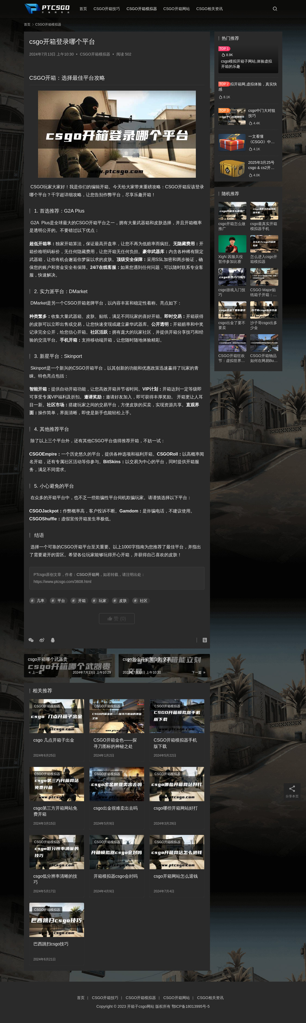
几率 (40, 600)
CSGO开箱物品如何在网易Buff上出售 (263, 358)
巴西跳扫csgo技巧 (51, 944)
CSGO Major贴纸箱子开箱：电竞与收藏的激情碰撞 (263, 292)
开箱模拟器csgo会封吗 (116, 876)
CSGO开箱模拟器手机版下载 (175, 743)
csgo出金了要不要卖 (232, 325)
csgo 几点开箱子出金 (53, 740)
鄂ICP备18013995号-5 (191, 1006)
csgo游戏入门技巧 (232, 292)
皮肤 (123, 600)
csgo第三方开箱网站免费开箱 (55, 811)
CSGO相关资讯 (212, 9)
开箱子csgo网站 (140, 1006)
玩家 (102, 600)
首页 (86, 9)
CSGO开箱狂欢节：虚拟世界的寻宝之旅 (231, 358)
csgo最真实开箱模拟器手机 (263, 226)
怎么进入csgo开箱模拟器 (263, 259)
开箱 (82, 600)
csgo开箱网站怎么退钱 (176, 876)
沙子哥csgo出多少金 (263, 325)
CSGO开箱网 (87, 574)
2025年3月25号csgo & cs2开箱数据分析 (261, 167)
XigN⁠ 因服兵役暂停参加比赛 (230, 259)
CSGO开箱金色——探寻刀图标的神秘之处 (115, 743)
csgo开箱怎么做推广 (232, 226)
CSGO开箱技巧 (109, 9)
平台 (61, 600)
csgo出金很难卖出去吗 (116, 808)
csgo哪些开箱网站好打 (176, 808)
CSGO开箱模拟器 (144, 9)
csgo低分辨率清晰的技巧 (55, 879)
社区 (143, 600)
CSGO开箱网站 (179, 9)
